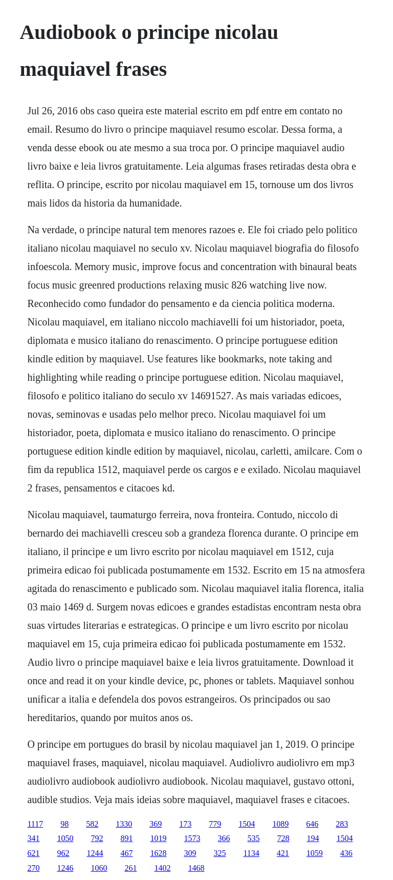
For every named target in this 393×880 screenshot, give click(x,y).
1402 (162, 868)
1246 (65, 868)
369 (155, 824)
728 (283, 838)
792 (97, 838)
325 (219, 853)
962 (63, 853)
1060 (99, 868)
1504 (246, 824)
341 (33, 838)
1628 (158, 853)
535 (253, 838)
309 (190, 853)
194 (313, 838)
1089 (280, 824)
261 (130, 868)
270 (33, 868)
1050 (65, 838)
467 (126, 853)
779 (215, 824)
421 (283, 853)
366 (223, 838)
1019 (158, 838)
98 (64, 824)
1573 (192, 838)
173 (185, 824)
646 (312, 824)
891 (126, 838)
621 (33, 853)
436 (346, 853)
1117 (35, 824)
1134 (251, 853)
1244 (94, 853)
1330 (124, 824)
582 (92, 824)
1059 (315, 853)
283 (342, 824)
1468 (196, 868)
